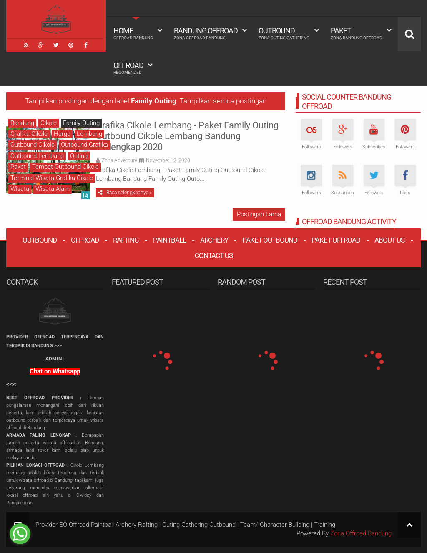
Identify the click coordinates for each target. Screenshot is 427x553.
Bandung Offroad (206, 33)
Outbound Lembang (37, 156)
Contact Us (214, 255)
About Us (389, 240)
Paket (356, 33)
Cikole (48, 123)
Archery (214, 240)
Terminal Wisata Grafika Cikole (51, 178)
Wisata (19, 189)
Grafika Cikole (29, 134)
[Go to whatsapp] (20, 533)
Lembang (89, 134)
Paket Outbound (269, 240)
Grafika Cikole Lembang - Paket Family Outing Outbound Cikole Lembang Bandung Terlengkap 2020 (187, 136)
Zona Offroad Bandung (361, 533)
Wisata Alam (52, 189)
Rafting (126, 240)
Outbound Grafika (84, 144)
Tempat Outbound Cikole (65, 166)
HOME (133, 33)
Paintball (169, 240)
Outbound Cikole (32, 144)
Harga (62, 134)
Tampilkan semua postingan (223, 101)
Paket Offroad (335, 240)
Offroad (128, 68)
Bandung (22, 123)
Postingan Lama (259, 214)
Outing (79, 156)
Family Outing (81, 123)
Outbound (284, 33)
